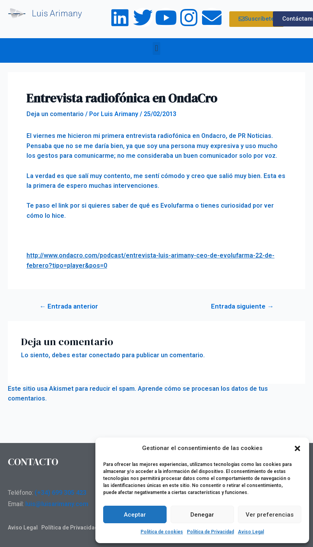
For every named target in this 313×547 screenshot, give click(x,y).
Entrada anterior (68, 306)
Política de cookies (162, 532)
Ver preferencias (270, 514)
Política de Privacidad (210, 532)
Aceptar (135, 514)
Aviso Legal (251, 532)
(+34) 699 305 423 (60, 492)
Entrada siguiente (242, 306)
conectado (104, 355)
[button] (297, 448)
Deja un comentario (55, 114)
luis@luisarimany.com (56, 504)
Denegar (202, 514)
